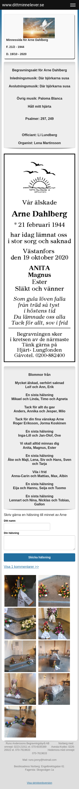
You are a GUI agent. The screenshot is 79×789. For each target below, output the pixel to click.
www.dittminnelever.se (23, 4)
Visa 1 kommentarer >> (21, 566)
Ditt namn (9, 520)
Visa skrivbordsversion (39, 782)
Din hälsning (11, 533)
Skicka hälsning (39, 557)
